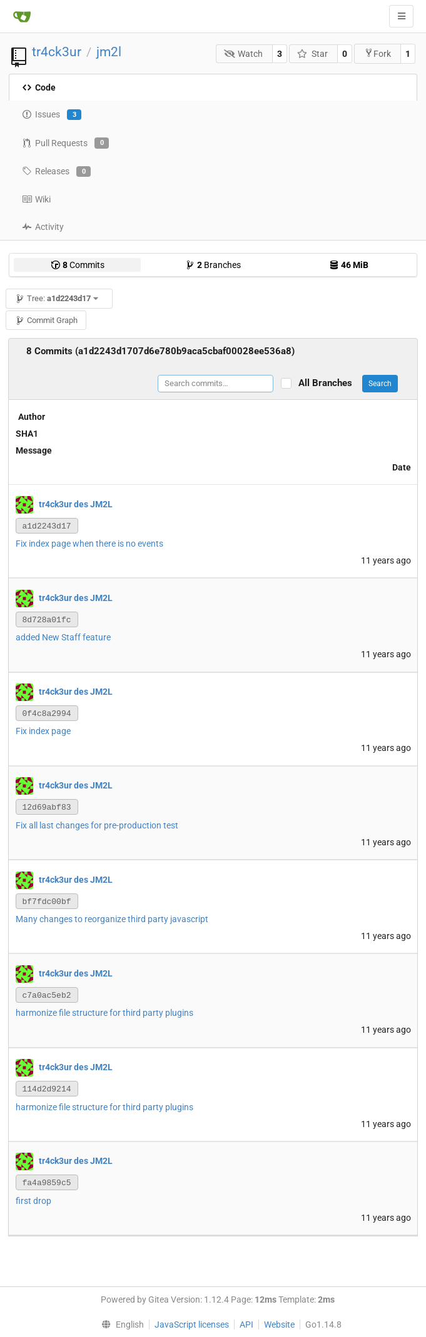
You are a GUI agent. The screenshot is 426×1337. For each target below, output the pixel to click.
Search (380, 383)
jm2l (108, 51)
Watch (243, 54)
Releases (56, 171)
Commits (77, 265)
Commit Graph (46, 320)
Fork (377, 53)
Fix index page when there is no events (89, 544)
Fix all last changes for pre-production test (97, 825)
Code (39, 87)
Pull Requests (65, 143)
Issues (51, 115)
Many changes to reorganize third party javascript (112, 919)
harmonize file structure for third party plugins (104, 1013)
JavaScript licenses (192, 1325)
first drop (33, 1201)
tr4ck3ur (56, 51)
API (246, 1325)
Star (312, 54)
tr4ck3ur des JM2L (76, 504)
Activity (43, 227)
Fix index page (43, 731)
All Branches (329, 383)
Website (279, 1325)
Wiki (36, 199)
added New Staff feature (63, 637)
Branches (213, 265)
